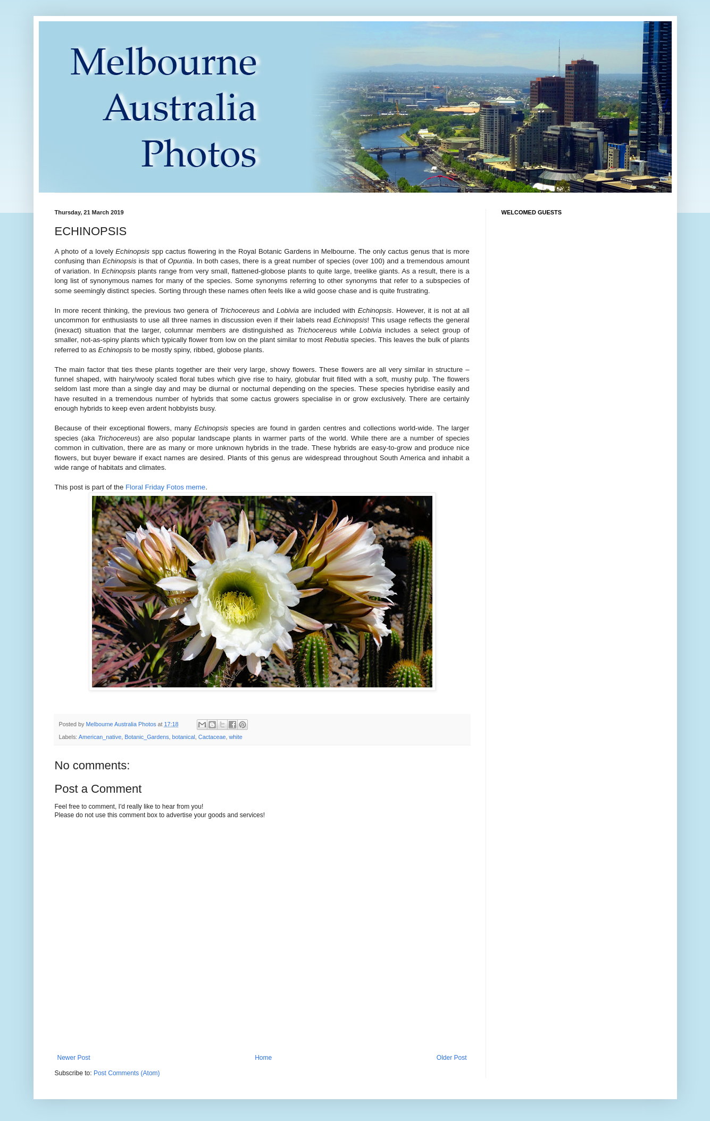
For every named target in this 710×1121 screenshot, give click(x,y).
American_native (100, 737)
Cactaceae (212, 737)
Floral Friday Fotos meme (165, 487)
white (235, 737)
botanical (183, 737)
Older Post (452, 1057)
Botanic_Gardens (146, 737)
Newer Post (73, 1057)
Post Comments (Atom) (127, 1073)
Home (263, 1057)
